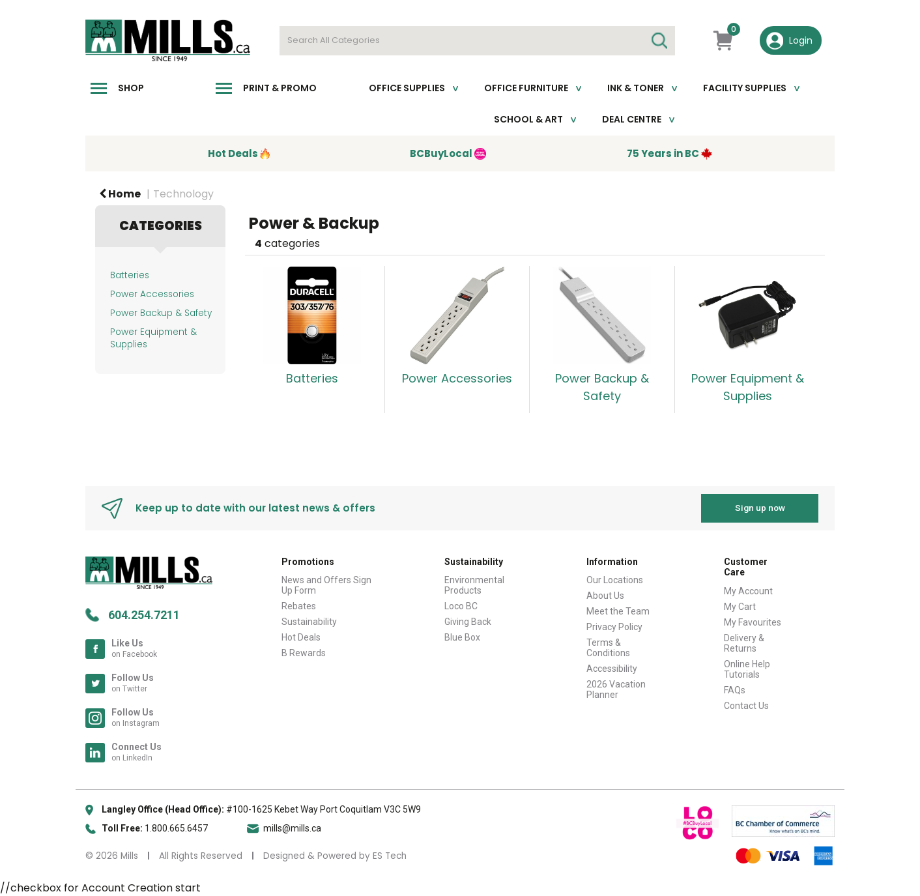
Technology (183, 193)
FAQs (734, 690)
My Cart (740, 606)
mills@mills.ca (292, 827)
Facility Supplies (744, 87)
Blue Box (462, 637)
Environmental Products (474, 585)
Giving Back (467, 621)
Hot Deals (301, 637)
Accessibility (611, 668)
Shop (131, 87)
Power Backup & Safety (161, 313)
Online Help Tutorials (747, 669)
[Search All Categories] (477, 40)
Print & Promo (280, 87)
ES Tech (390, 855)
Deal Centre (631, 119)
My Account (748, 591)
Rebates (298, 606)
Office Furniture (526, 87)
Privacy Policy (614, 627)
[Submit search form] (658, 40)
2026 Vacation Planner (616, 689)
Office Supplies (407, 87)
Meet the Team (618, 611)
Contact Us (746, 706)
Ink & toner (635, 87)
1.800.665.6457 (176, 827)
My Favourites (752, 622)
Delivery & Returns (744, 643)
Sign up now (760, 507)
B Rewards (303, 653)
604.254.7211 (144, 614)
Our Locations (614, 580)
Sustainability (309, 621)
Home (120, 193)
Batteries (129, 275)
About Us (605, 595)
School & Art (528, 119)
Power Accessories (152, 294)
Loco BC (461, 606)
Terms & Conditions (608, 647)
